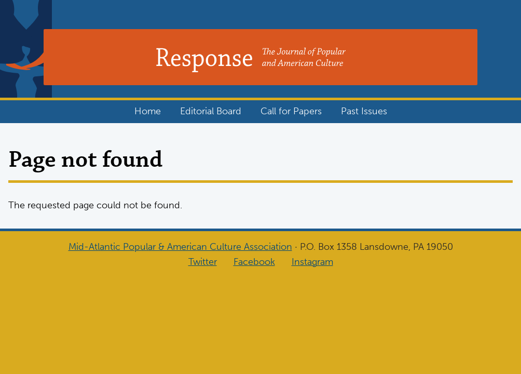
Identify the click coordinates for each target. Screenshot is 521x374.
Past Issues (364, 111)
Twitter (202, 262)
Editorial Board (210, 111)
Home (147, 111)
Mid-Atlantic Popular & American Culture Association (180, 246)
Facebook (254, 262)
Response (96, 59)
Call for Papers (291, 111)
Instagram (312, 262)
